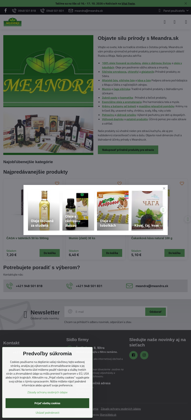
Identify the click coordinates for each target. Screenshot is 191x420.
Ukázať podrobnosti (47, 412)
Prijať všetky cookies (47, 403)
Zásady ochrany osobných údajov (47, 392)
